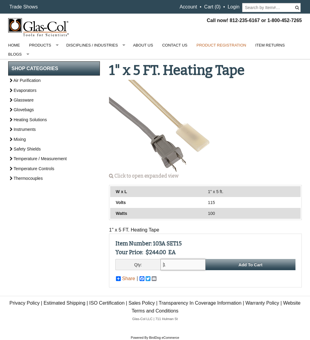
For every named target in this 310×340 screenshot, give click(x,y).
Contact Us (174, 45)
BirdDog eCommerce (164, 337)
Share (125, 278)
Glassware (22, 100)
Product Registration (221, 45)
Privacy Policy (24, 303)
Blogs (15, 54)
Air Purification (25, 80)
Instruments (23, 129)
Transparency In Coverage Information (200, 303)
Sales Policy (141, 303)
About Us (143, 45)
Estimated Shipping (64, 303)
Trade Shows (23, 6)
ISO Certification (106, 303)
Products (40, 45)
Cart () (212, 6)
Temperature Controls (32, 168)
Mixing (18, 139)
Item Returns (270, 45)
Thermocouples (26, 178)
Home (14, 45)
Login (233, 6)
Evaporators (23, 90)
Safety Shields (25, 149)
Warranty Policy (262, 303)
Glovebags (22, 109)
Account (188, 6)
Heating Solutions (28, 119)
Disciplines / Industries (92, 45)
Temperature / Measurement (38, 158)
